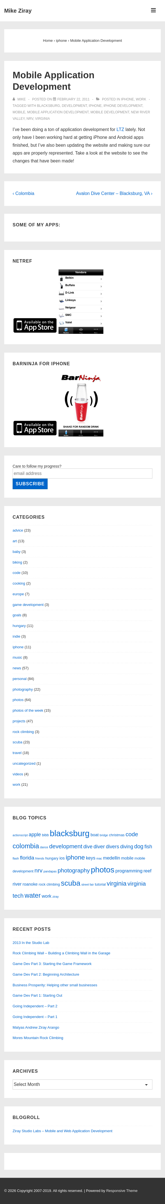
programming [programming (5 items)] (129, 870)
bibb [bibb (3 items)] (45, 835)
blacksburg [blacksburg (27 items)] (70, 833)
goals (17, 615)
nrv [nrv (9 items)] (38, 870)
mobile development (109, 112)
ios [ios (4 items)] (62, 858)
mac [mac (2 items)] (99, 858)
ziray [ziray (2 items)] (55, 896)
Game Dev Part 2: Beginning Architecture (46, 974)
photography (23, 689)
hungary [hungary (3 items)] (51, 858)
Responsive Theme (122, 1191)
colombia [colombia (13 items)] (26, 846)
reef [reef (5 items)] (147, 870)
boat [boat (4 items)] (94, 835)
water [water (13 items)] (33, 895)
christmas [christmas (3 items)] (117, 835)
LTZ (120, 129)
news (17, 668)
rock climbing (23, 732)
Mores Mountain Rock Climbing (38, 1038)
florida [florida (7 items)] (27, 858)
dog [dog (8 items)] (138, 846)
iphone (127, 99)
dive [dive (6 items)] (87, 846)
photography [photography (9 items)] (74, 870)
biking (17, 562)
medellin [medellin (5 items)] (111, 857)
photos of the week (28, 710)
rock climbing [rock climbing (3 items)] (49, 884)
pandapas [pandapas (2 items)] (50, 871)
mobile (19, 112)
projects (19, 721)
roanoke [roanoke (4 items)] (30, 884)
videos (18, 774)
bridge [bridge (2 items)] (104, 835)
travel (17, 753)
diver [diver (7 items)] (99, 846)
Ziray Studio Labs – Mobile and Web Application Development (62, 1131)
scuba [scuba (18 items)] (70, 883)
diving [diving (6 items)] (126, 846)
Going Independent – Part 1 (35, 1017)
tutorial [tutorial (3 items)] (100, 884)
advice (18, 530)
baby (16, 552)
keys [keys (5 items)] (91, 857)
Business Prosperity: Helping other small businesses (55, 985)
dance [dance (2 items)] (44, 847)
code (16, 573)
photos (18, 700)
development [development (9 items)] (65, 846)
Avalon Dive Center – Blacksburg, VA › (114, 193)
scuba (17, 742)
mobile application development (58, 112)
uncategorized (24, 763)
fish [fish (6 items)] (148, 846)
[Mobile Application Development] (73, 99)
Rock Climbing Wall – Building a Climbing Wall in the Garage (61, 953)
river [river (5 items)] (17, 883)
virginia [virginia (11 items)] (116, 883)
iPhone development (123, 106)
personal (20, 679)
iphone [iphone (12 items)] (75, 857)
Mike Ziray (18, 11)
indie (16, 636)
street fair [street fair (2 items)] (87, 884)
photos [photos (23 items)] (102, 869)
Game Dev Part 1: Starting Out (37, 995)
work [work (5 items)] (47, 896)
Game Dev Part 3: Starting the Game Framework (52, 964)
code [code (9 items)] (132, 834)
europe (18, 594)
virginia (42, 119)
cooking (19, 583)
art (15, 541)
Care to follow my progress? (37, 466)
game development (28, 605)
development (74, 106)
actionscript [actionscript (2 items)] (20, 835)
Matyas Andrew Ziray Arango (36, 1027)
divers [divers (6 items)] (112, 846)
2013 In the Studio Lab (31, 943)
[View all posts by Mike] (20, 99)
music (17, 657)
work (141, 99)
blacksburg (48, 106)
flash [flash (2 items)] (16, 858)
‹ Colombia (23, 193)
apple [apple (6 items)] (35, 834)
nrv (30, 119)
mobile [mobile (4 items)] (127, 858)
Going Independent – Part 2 (35, 1006)
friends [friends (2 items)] (39, 858)
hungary (19, 626)
